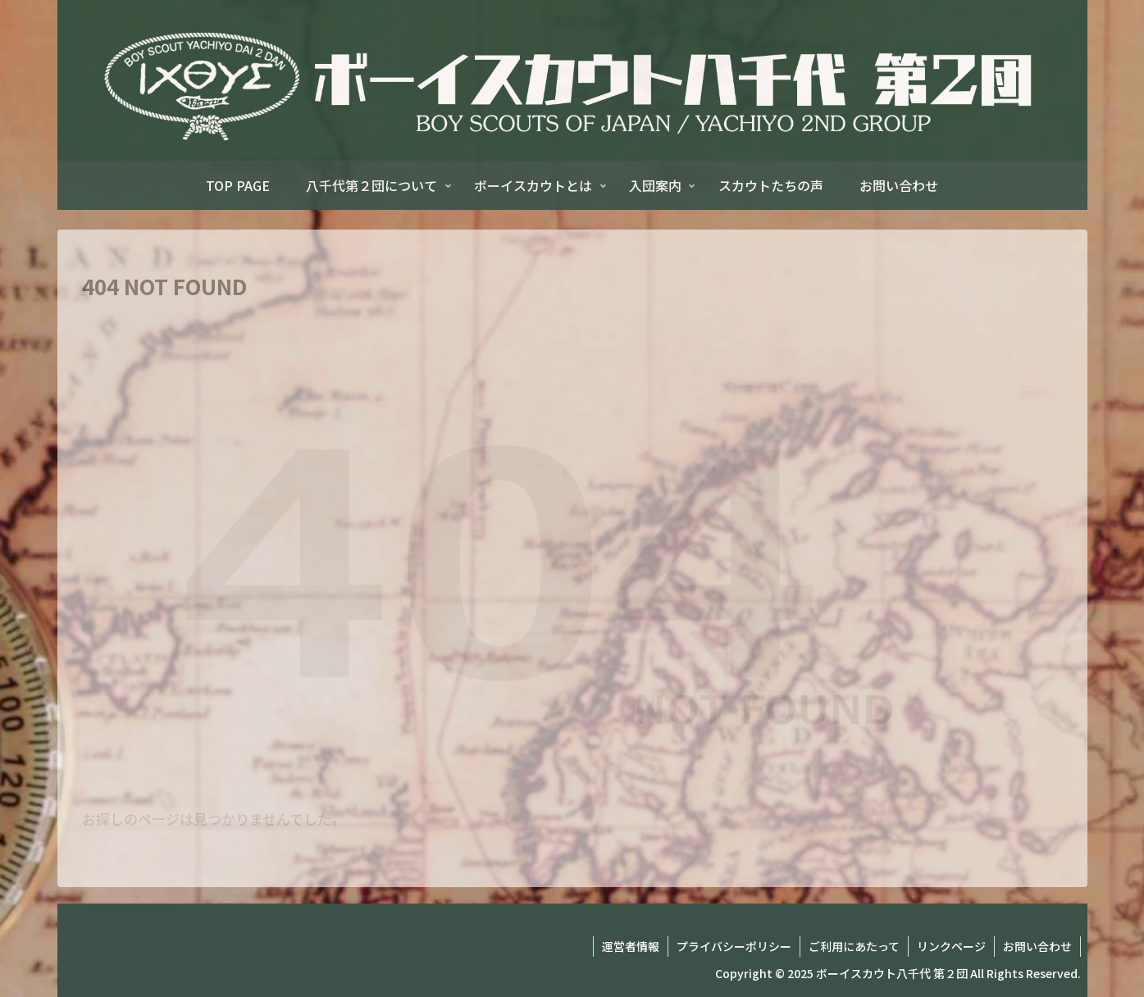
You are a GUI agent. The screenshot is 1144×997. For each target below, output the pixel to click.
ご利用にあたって (854, 946)
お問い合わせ (1037, 946)
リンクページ (951, 946)
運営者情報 (630, 946)
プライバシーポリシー (734, 946)
